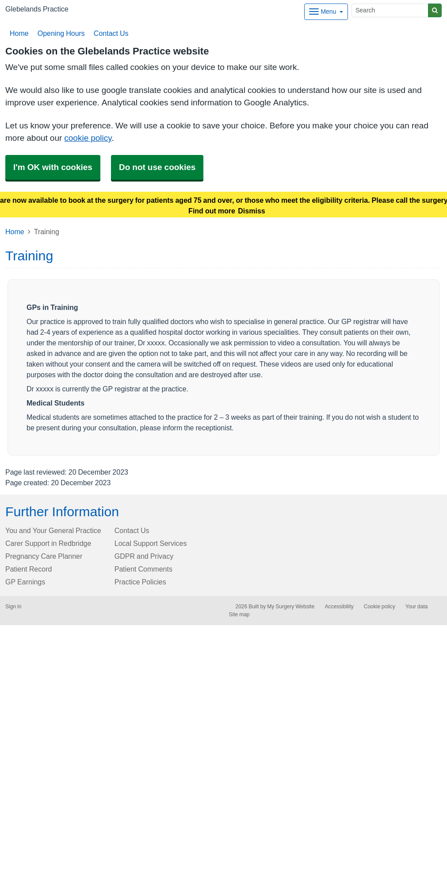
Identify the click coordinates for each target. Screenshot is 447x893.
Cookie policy (379, 606)
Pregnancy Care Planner (43, 556)
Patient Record (28, 568)
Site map (239, 614)
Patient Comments (143, 568)
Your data (416, 606)
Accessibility (339, 606)
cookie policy (87, 138)
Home (19, 33)
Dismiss (251, 210)
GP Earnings (25, 581)
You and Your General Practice (53, 530)
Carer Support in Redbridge (48, 543)
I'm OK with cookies (52, 167)
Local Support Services (151, 543)
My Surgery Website (290, 606)
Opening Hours (60, 33)
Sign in (13, 606)
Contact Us (110, 33)
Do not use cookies (157, 167)
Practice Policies (140, 581)
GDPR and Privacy (144, 556)
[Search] (389, 10)
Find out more (211, 210)
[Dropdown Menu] (326, 12)
